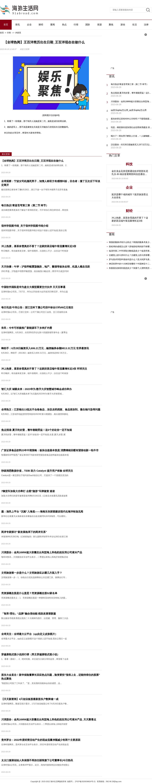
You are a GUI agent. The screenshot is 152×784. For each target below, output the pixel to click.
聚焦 (111, 24)
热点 (64, 24)
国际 (87, 24)
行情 (76, 24)
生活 (134, 24)
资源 (99, 24)
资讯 (17, 24)
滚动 (122, 24)
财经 (41, 24)
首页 (6, 24)
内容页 (18, 33)
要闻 (52, 24)
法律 (146, 24)
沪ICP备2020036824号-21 (85, 781)
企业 (29, 24)
